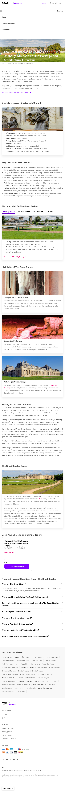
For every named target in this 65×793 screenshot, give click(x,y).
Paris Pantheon (7, 664)
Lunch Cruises (39, 681)
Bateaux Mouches (23, 685)
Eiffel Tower (25, 657)
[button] (32, 584)
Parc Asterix (35, 664)
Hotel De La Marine (45, 674)
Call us (6, 714)
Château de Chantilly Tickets (15, 63)
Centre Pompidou (22, 664)
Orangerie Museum (9, 671)
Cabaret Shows (50, 660)
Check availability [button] (17, 566)
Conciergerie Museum (10, 674)
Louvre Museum (52, 657)
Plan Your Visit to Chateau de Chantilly (16, 92)
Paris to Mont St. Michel (26, 678)
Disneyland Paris (23, 660)
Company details (8, 728)
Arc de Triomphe (38, 657)
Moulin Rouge (7, 688)
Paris (3, 63)
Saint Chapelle (36, 660)
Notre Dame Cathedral (10, 667)
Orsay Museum (54, 667)
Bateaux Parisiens (8, 685)
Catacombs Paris (8, 660)
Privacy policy (7, 731)
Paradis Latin (31, 688)
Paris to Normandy (8, 681)
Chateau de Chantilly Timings (15, 257)
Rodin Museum (23, 671)
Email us (7, 718)
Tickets (43, 3)
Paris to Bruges (43, 678)
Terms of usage (7, 735)
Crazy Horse (18, 688)
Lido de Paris (50, 685)
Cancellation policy (9, 738)
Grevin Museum (37, 671)
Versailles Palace (48, 664)
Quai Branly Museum (27, 674)
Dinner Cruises (52, 681)
